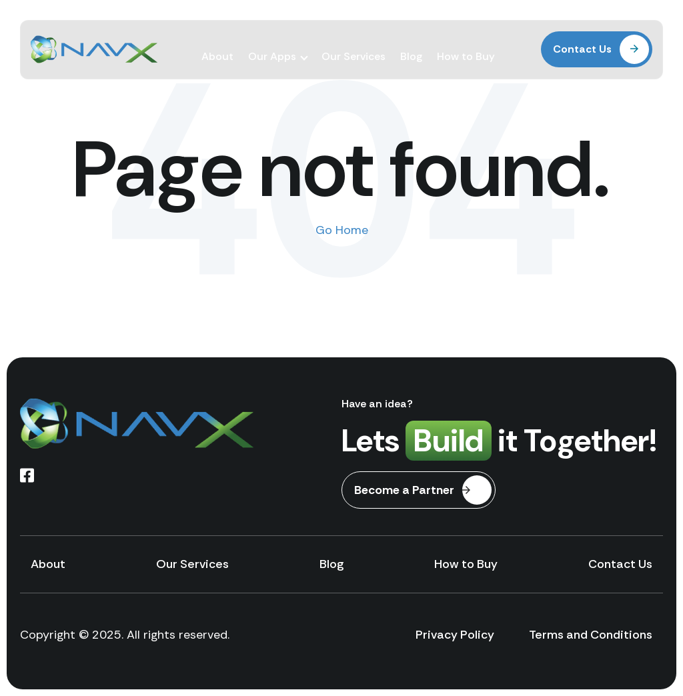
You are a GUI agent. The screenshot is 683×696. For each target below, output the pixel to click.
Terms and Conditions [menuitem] (590, 635)
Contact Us (601, 45)
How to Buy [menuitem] (466, 45)
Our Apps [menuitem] (272, 45)
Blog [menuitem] (411, 45)
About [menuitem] (217, 45)
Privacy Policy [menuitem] (455, 635)
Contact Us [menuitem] (620, 564)
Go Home (341, 230)
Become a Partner (423, 490)
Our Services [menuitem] (353, 45)
